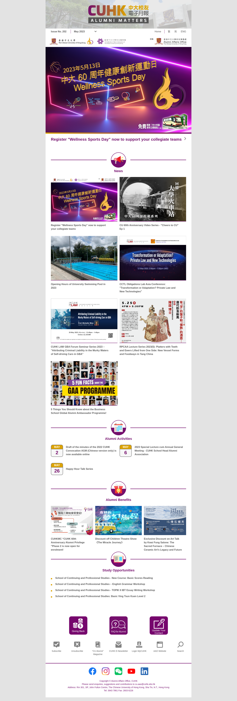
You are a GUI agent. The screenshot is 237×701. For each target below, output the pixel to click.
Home (158, 31)
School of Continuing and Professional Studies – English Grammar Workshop (100, 584)
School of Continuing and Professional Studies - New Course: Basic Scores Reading (104, 578)
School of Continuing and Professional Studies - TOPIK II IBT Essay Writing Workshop (105, 590)
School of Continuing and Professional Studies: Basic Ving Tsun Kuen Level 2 (100, 596)
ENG (183, 31)
